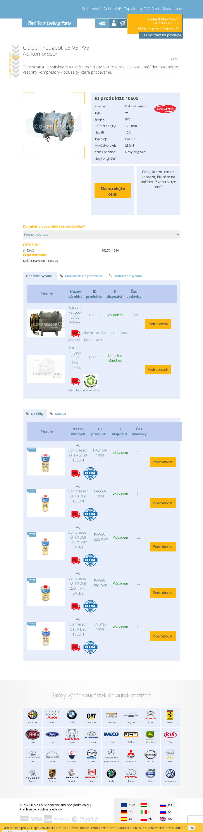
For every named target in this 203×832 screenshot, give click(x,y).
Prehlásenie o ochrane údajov (41, 809)
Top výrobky (133, 9)
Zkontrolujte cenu (112, 191)
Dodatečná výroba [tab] (125, 276)
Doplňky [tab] (35, 414)
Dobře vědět (113, 9)
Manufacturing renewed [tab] (81, 276)
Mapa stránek (172, 9)
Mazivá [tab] (58, 414)
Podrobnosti (158, 323)
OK (191, 828)
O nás (156, 9)
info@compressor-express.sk (158, 28)
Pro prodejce (92, 9)
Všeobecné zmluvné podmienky (66, 805)
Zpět (174, 53)
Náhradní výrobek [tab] (39, 276)
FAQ (147, 9)
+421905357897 (166, 23)
